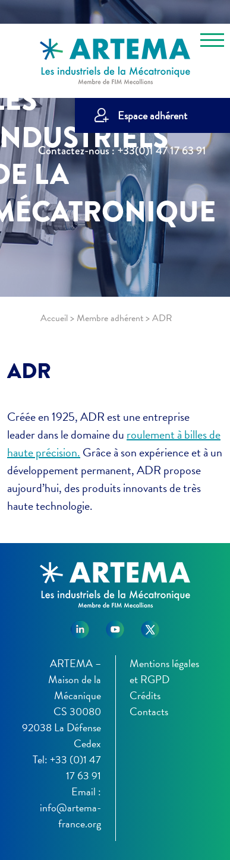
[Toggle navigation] (212, 42)
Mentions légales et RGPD (164, 671)
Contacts (149, 711)
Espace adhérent (152, 115)
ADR (29, 371)
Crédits (145, 695)
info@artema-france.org (70, 815)
